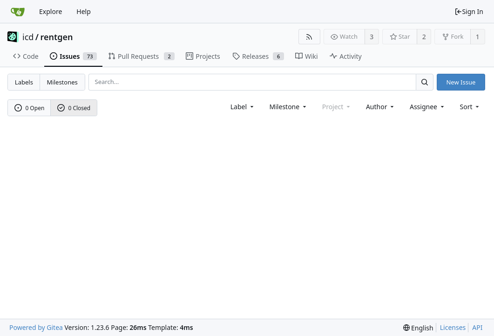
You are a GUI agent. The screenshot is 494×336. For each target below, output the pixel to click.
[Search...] (424, 82)
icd (28, 37)
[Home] (18, 11)
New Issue (460, 82)
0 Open (29, 108)
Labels (24, 82)
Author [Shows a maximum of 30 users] (380, 106)
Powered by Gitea (36, 327)
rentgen (57, 37)
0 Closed (74, 108)
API (477, 327)
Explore (50, 11)
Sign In (468, 11)
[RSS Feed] (309, 36)
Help (83, 11)
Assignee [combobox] (428, 106)
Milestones (62, 82)
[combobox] (242, 106)
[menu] (470, 106)
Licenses (453, 327)
